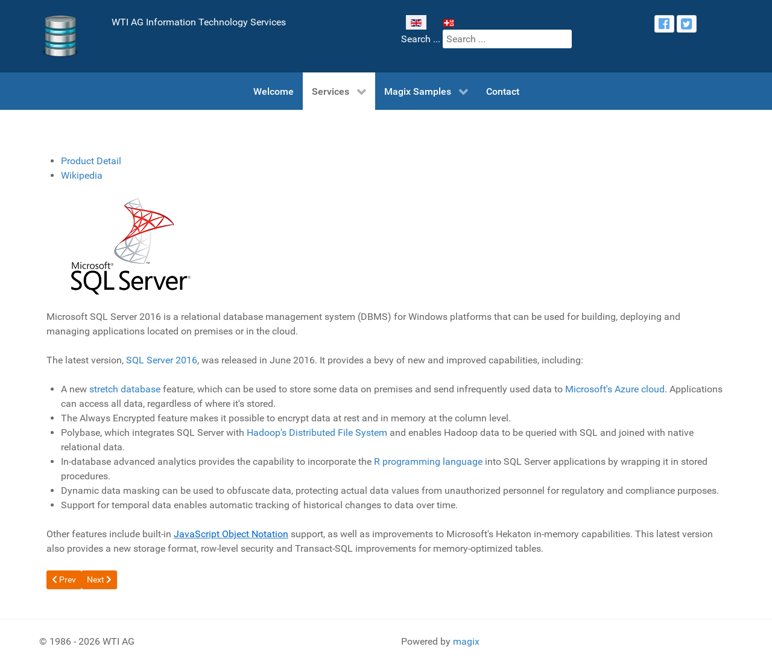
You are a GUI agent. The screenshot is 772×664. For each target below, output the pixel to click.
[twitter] (687, 24)
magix (466, 641)
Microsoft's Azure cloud (615, 389)
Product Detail (91, 161)
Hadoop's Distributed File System (317, 432)
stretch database (124, 389)
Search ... (420, 39)
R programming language (428, 461)
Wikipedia (82, 175)
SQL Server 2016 (161, 360)
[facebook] (664, 24)
